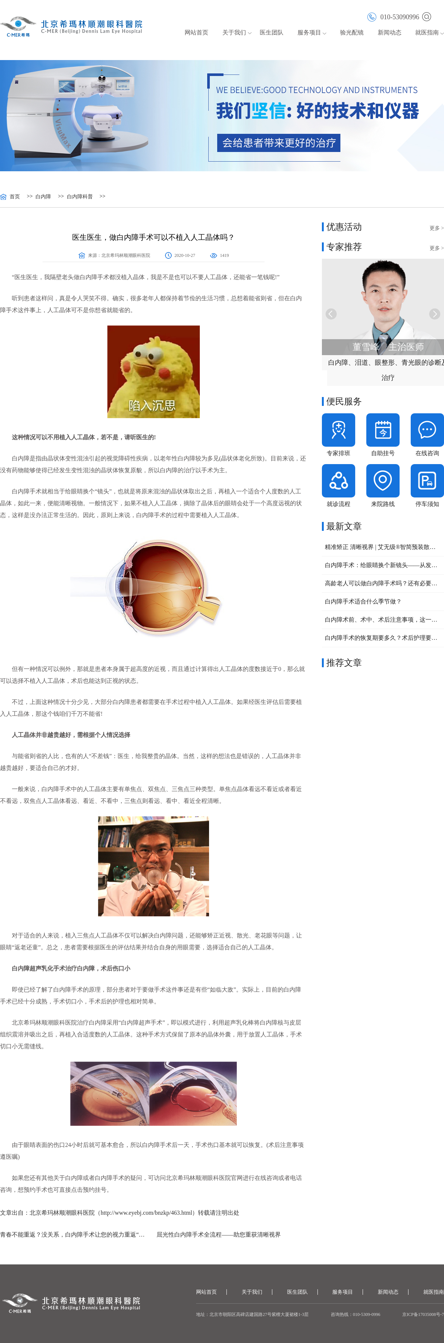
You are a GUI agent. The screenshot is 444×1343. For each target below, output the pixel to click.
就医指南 (427, 32)
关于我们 (234, 32)
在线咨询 (427, 453)
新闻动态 (389, 32)
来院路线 (383, 504)
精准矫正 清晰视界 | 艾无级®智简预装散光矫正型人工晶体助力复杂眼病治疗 (383, 547)
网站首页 (196, 32)
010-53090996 (393, 16)
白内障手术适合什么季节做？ (363, 601)
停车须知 (427, 504)
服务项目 (309, 32)
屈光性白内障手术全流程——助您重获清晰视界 (219, 1234)
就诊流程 (338, 504)
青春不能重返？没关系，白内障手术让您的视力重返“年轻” (75, 1234)
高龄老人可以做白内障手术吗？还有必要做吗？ (383, 583)
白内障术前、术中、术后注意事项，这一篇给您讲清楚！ (383, 619)
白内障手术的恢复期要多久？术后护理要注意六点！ (383, 638)
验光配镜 (352, 32)
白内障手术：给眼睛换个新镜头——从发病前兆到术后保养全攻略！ (383, 565)
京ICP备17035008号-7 (423, 1314)
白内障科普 (80, 196)
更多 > (437, 228)
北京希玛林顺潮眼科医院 (125, 255)
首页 (15, 196)
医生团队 (271, 32)
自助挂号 (383, 453)
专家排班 (338, 453)
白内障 (43, 196)
